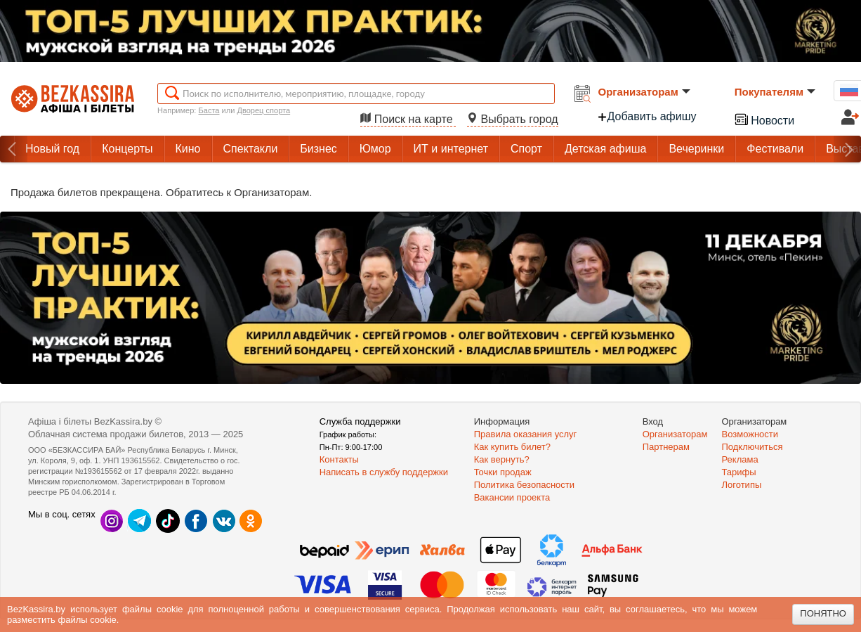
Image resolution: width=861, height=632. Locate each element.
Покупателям (775, 92)
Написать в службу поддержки (384, 472)
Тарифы (739, 472)
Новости (764, 119)
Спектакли (250, 149)
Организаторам (644, 92)
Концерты (127, 149)
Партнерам (666, 446)
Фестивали (775, 149)
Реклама (740, 459)
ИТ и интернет (451, 149)
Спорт (526, 149)
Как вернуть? (502, 459)
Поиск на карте (408, 119)
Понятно (823, 613)
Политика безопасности (524, 484)
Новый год (52, 149)
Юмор (375, 149)
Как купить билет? (512, 446)
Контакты (339, 459)
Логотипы (742, 484)
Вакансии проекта (512, 497)
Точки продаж (503, 472)
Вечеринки (696, 149)
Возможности (750, 434)
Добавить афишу (647, 116)
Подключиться (752, 446)
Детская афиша (605, 149)
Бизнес (318, 149)
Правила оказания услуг (525, 434)
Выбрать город (512, 119)
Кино (188, 149)
